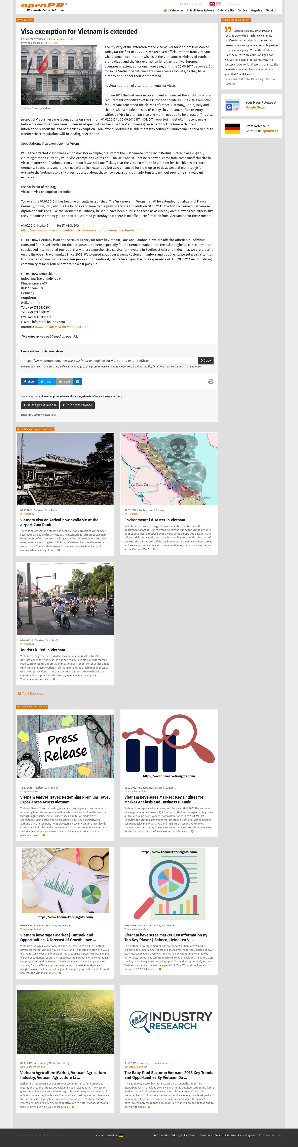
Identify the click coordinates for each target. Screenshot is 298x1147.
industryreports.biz (135, 1066)
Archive (242, 10)
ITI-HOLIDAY (51, 42)
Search (268, 4)
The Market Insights (136, 791)
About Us (271, 10)
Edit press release (77, 405)
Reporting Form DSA (249, 1135)
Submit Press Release (200, 10)
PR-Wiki (184, 4)
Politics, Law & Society (151, 510)
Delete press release (40, 405)
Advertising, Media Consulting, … (53, 1063)
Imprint (197, 4)
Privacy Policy (179, 1135)
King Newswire (29, 791)
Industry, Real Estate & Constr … (157, 787)
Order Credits (226, 10)
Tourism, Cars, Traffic (63, 39)
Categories (177, 10)
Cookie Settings (272, 1135)
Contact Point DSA (225, 1135)
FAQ (156, 1135)
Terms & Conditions (201, 1135)
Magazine (256, 10)
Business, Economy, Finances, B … (53, 925)
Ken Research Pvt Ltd (32, 1066)
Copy (206, 360)
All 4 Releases (29, 693)
